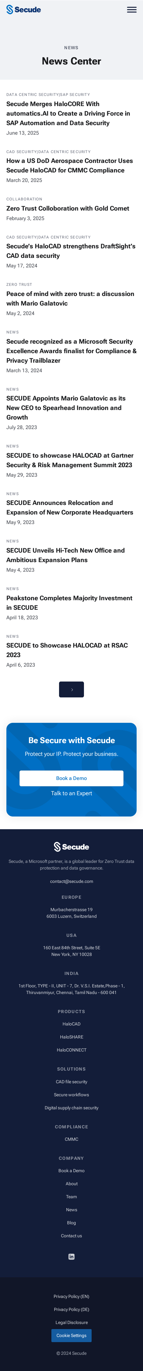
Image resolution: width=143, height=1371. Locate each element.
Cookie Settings (71, 1335)
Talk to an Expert (71, 793)
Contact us (71, 1235)
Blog (71, 1222)
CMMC (71, 1139)
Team (71, 1196)
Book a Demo (71, 1170)
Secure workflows (71, 1094)
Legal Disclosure (72, 1322)
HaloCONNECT (72, 1049)
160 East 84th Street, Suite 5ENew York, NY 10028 (71, 951)
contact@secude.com (71, 881)
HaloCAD (71, 1023)
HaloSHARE (71, 1036)
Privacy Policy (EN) (71, 1296)
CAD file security (71, 1081)
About (72, 1183)
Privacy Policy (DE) (71, 1309)
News (71, 1209)
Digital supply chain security (71, 1107)
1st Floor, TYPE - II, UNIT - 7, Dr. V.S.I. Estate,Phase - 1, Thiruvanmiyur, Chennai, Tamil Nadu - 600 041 (72, 989)
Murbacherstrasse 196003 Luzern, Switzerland (72, 913)
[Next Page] (71, 689)
